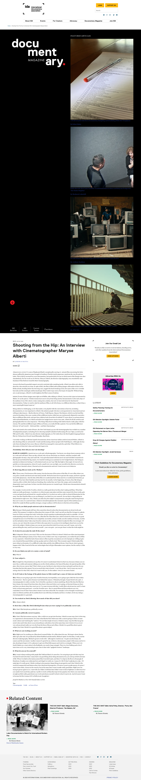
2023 (89, 766)
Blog (33, 757)
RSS (83, 757)
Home (9, 26)
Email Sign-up (60, 757)
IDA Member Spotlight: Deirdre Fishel (106, 419)
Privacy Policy (111, 777)
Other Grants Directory (30, 770)
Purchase (49, 329)
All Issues (25, 329)
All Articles (13, 329)
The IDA (26, 757)
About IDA (30, 21)
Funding (27, 761)
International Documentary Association (34, 8)
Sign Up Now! (113, 356)
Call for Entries (92, 770)
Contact (89, 757)
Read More (98, 413)
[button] (12, 302)
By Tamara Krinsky (59, 713)
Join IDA (111, 21)
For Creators (58, 21)
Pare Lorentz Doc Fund (30, 766)
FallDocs (50, 764)
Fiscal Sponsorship (29, 764)
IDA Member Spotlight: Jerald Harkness (107, 452)
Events (43, 21)
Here (113, 393)
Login (99, 5)
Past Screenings (52, 768)
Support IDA (110, 5)
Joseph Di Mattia (22, 361)
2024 (69, 764)
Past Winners (92, 772)
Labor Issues (20, 743)
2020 (69, 768)
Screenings (52, 761)
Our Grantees (28, 768)
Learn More (113, 477)
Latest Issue (36, 329)
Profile (26, 685)
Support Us (49, 757)
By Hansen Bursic (15, 741)
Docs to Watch (11, 743)
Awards (91, 761)
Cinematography (18, 685)
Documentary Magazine (92, 21)
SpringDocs (51, 766)
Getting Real (72, 761)
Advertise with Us (73, 757)
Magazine (111, 761)
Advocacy (73, 21)
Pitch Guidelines (112, 770)
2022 (69, 766)
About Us (40, 757)
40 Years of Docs (33, 685)
